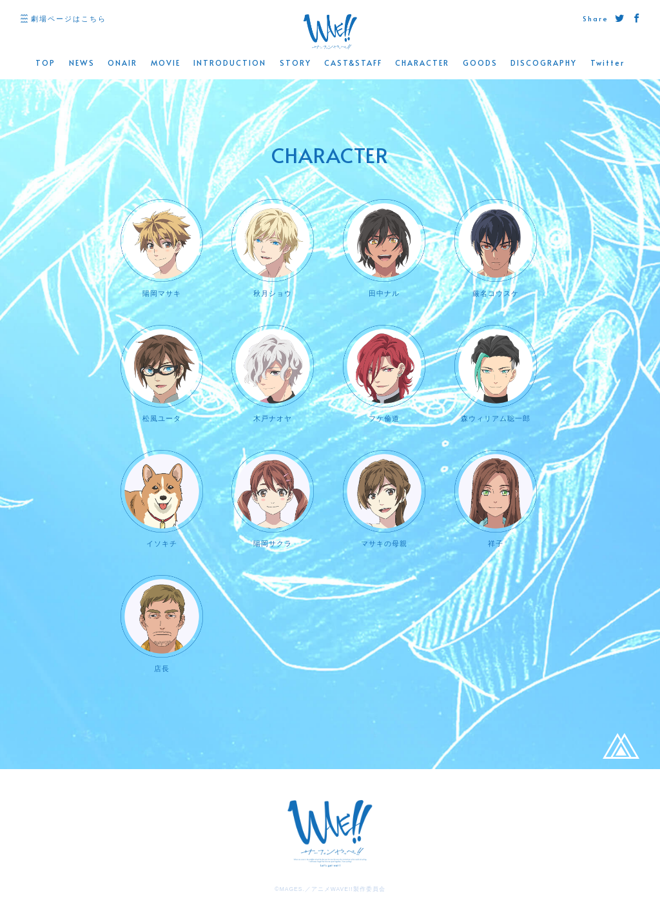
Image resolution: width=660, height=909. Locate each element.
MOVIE (165, 63)
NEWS (82, 63)
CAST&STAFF (353, 63)
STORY (295, 63)
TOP (45, 63)
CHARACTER (422, 63)
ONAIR (122, 63)
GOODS (480, 63)
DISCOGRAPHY (543, 63)
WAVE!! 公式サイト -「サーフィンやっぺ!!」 (329, 32)
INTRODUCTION (229, 63)
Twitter (607, 63)
